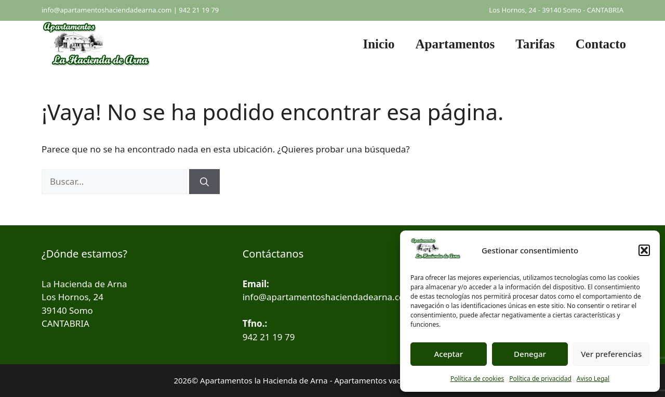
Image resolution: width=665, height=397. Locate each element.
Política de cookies (477, 378)
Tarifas (534, 44)
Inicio (378, 44)
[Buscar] (204, 181)
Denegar (530, 354)
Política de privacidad (540, 378)
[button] (644, 250)
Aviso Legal (593, 378)
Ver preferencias (611, 354)
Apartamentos (455, 44)
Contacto (601, 44)
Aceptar (448, 354)
